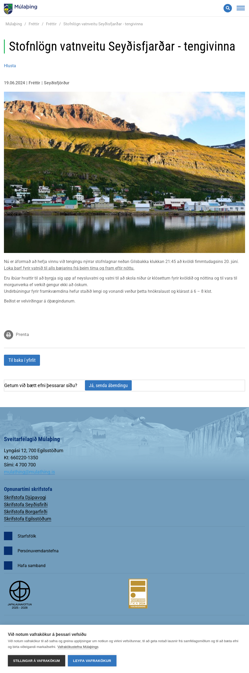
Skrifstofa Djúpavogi (25, 497)
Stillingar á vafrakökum (36, 661)
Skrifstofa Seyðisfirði (26, 504)
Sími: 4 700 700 (20, 464)
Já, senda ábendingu (108, 385)
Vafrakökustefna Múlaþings (78, 647)
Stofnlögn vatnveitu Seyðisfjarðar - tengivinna (103, 24)
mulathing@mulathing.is (29, 472)
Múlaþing (14, 24)
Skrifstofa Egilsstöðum (27, 518)
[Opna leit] (227, 8)
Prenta (22, 334)
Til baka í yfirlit (21, 360)
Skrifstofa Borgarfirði (25, 511)
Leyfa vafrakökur (92, 661)
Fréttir (34, 24)
